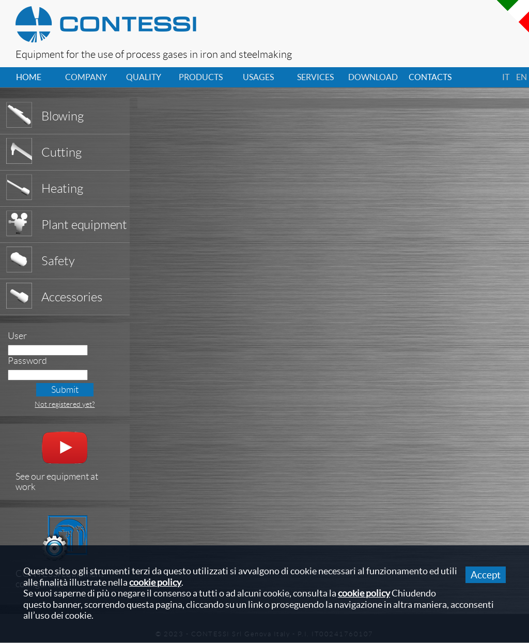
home (28, 77)
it (505, 77)
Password (27, 361)
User (17, 336)
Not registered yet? (65, 404)
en (521, 77)
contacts (430, 77)
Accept (486, 574)
